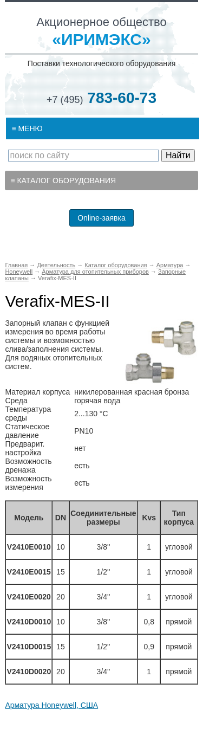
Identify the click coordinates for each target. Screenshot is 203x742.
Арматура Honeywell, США (51, 705)
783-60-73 (101, 97)
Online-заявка (101, 218)
